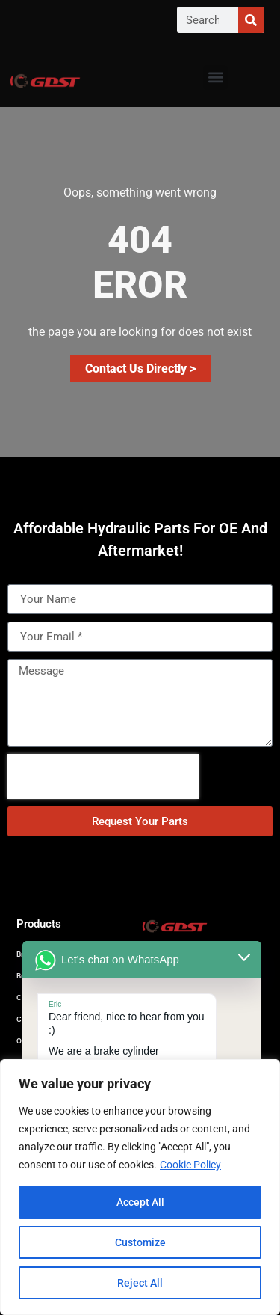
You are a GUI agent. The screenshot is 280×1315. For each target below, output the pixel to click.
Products (38, 924)
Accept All (140, 1202)
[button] (215, 77)
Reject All (140, 1283)
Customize (140, 1242)
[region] (140, 1187)
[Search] (251, 20)
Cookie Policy (190, 1165)
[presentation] (103, 776)
